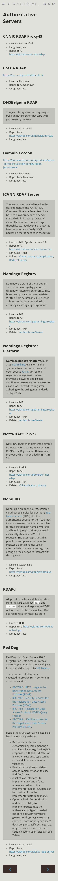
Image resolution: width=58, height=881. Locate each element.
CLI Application (44, 256)
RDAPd (9, 589)
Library (42, 485)
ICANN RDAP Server (21, 194)
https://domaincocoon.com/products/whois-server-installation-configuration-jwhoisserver (28, 164)
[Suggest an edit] (54, 4)
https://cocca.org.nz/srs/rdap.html (23, 75)
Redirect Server (18, 260)
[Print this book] (45, 4)
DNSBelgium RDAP (20, 102)
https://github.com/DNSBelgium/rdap (31, 135)
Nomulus (11, 498)
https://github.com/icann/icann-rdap (30, 249)
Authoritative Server (31, 332)
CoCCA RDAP (14, 67)
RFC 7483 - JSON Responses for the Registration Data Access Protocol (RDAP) (30, 723)
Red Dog (10, 647)
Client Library (27, 256)
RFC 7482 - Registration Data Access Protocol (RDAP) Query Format (29, 712)
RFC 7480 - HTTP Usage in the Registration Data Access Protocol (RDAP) (29, 691)
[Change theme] (8, 4)
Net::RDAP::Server (19, 433)
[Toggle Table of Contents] (3, 4)
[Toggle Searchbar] (13, 4)
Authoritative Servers (20, 17)
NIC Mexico (43, 668)
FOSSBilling (18, 364)
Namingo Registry (19, 273)
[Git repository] (49, 4)
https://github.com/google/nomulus (30, 572)
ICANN (25, 371)
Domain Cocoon (17, 152)
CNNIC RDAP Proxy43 (22, 36)
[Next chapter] (48, 869)
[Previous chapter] (10, 869)
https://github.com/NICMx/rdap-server (31, 851)
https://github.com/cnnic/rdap (27, 54)
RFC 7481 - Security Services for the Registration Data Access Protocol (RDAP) (30, 701)
